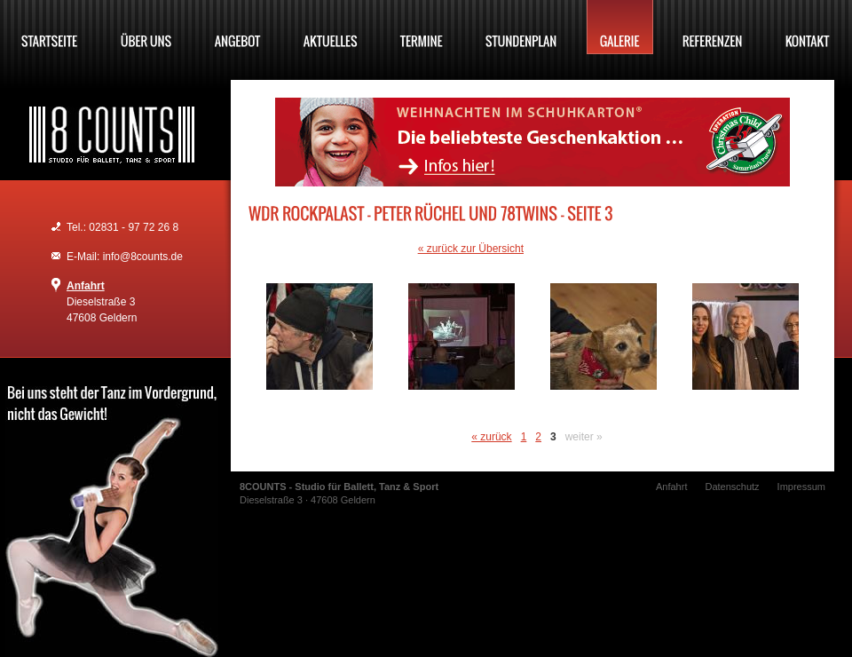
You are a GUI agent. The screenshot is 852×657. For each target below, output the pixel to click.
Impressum (801, 486)
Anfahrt (86, 286)
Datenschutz (732, 486)
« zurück (491, 437)
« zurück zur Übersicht (471, 248)
